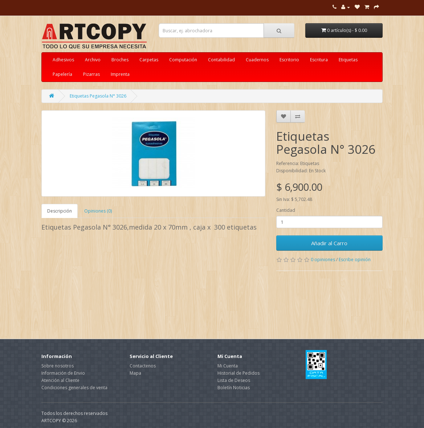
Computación (183, 60)
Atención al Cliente (60, 380)
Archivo (93, 60)
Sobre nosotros (57, 366)
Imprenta (120, 74)
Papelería (62, 74)
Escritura (319, 60)
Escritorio (289, 60)
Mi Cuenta (227, 366)
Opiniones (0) (98, 211)
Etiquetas (348, 60)
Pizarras (91, 74)
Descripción (59, 211)
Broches (120, 60)
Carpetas (148, 60)
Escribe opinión (355, 259)
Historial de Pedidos (238, 373)
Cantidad (285, 210)
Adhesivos (63, 60)
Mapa (135, 373)
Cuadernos (257, 60)
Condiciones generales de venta (74, 387)
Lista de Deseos (233, 380)
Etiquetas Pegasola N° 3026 (98, 96)
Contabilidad (221, 60)
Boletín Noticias (233, 387)
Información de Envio (63, 373)
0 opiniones (323, 259)
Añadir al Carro (329, 243)
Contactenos (143, 366)
